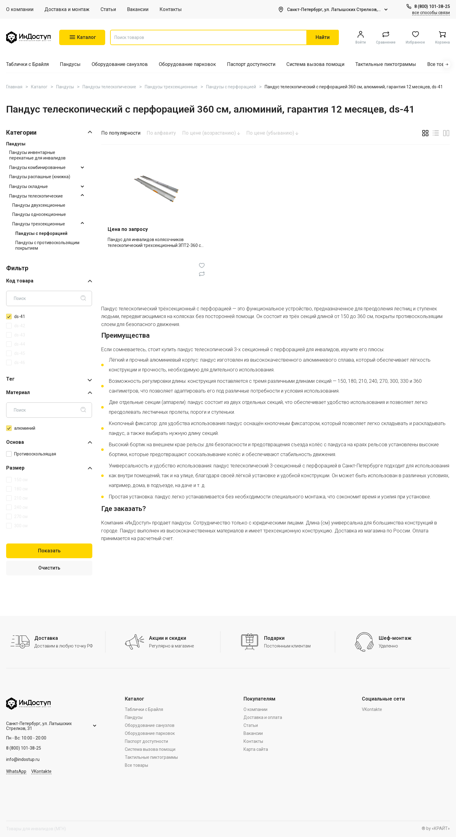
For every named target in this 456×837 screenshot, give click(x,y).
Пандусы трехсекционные (38, 223)
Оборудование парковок (187, 64)
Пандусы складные (28, 186)
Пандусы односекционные (39, 214)
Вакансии (137, 9)
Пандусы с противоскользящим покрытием (47, 245)
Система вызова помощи (315, 64)
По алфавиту (161, 133)
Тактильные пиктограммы (385, 64)
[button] (446, 64)
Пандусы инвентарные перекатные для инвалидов (37, 155)
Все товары (440, 64)
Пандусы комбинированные (37, 167)
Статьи (108, 9)
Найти (323, 37)
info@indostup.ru (23, 759)
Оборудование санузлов (120, 64)
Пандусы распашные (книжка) (39, 176)
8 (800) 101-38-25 (432, 6)
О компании (19, 9)
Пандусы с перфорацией (41, 233)
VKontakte (41, 771)
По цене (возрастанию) (211, 133)
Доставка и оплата (262, 717)
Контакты (170, 9)
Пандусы (70, 64)
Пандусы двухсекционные (38, 205)
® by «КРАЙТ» (436, 828)
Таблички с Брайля (27, 64)
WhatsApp (16, 771)
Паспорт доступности (251, 64)
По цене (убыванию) (272, 133)
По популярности (120, 133)
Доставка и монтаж (67, 9)
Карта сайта (255, 749)
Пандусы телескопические (36, 196)
